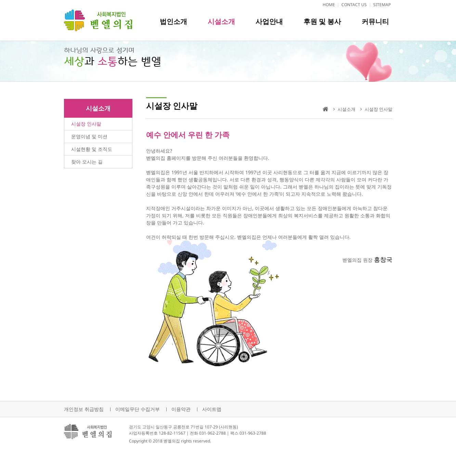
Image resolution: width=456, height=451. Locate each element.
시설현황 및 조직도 (91, 149)
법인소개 (173, 21)
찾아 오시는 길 (87, 161)
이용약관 (181, 409)
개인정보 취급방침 (84, 409)
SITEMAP (382, 5)
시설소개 (221, 21)
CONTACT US (354, 5)
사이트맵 (211, 409)
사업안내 (269, 21)
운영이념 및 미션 (89, 136)
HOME (329, 5)
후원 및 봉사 (322, 21)
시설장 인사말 (86, 123)
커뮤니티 (375, 21)
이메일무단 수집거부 (137, 409)
